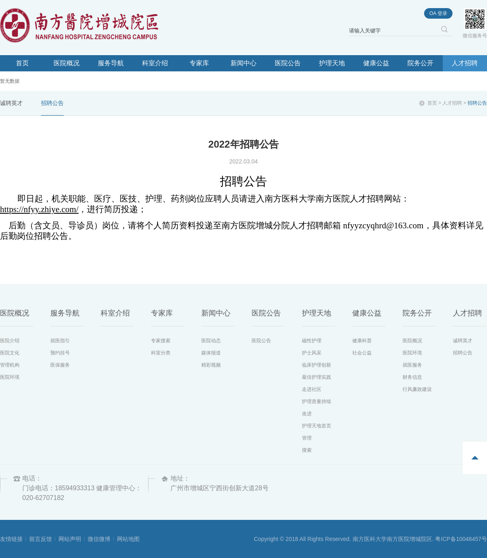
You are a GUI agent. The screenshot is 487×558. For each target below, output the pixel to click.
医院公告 (288, 63)
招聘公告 (52, 103)
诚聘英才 (11, 103)
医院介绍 (9, 340)
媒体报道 (211, 353)
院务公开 (420, 63)
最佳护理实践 (316, 377)
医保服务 (60, 365)
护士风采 (311, 353)
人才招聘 (465, 63)
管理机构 (9, 365)
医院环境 (9, 377)
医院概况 (67, 63)
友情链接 (11, 539)
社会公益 (362, 353)
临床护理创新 (316, 365)
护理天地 (332, 63)
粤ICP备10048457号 (461, 539)
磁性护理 (311, 340)
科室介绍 (155, 63)
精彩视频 (211, 365)
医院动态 (211, 340)
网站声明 (69, 539)
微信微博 (99, 539)
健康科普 (362, 340)
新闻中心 (243, 63)
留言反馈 (40, 539)
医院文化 (9, 353)
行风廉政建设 (417, 389)
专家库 (199, 63)
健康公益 (376, 63)
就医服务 (412, 365)
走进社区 (311, 389)
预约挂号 (60, 353)
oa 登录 (438, 13)
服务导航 (111, 63)
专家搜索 (160, 340)
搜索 (307, 450)
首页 (22, 63)
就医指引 (60, 340)
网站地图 (128, 539)
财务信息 (412, 377)
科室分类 (160, 353)
